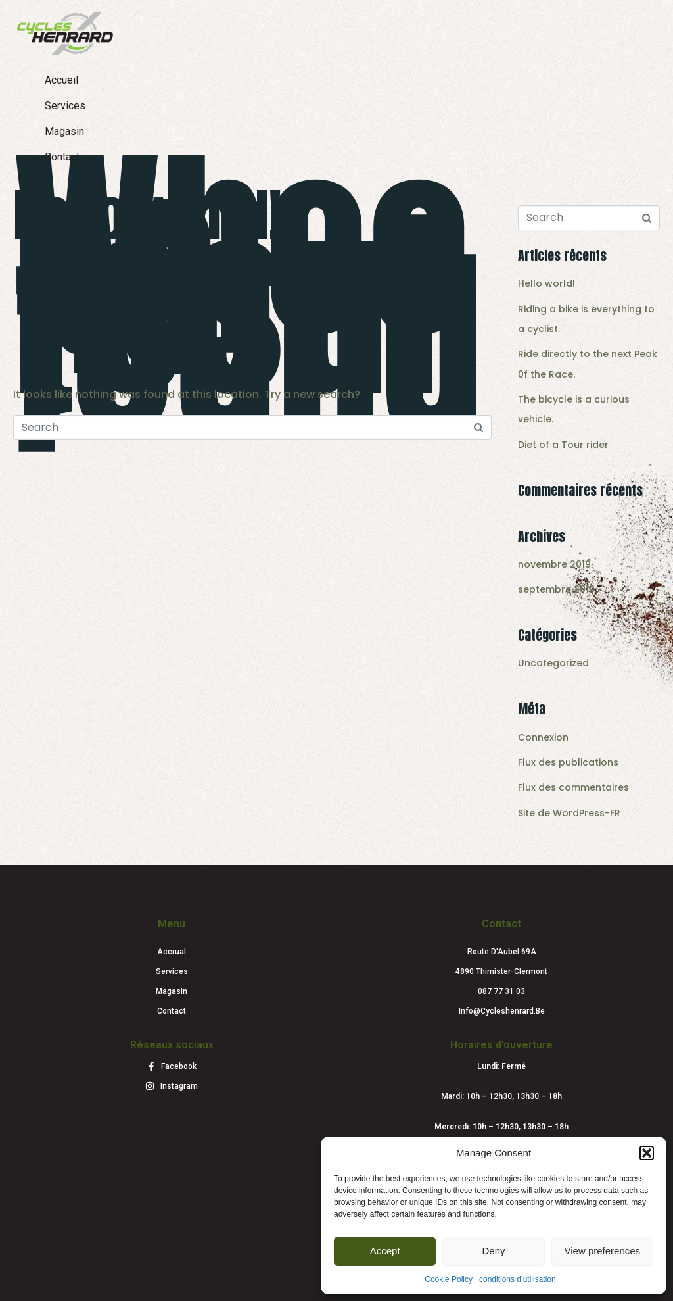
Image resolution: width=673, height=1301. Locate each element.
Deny (493, 1250)
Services (65, 105)
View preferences (603, 1250)
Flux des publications (568, 762)
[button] (646, 1153)
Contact (62, 157)
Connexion (543, 737)
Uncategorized (553, 663)
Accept (385, 1250)
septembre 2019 (556, 589)
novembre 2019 (554, 564)
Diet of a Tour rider (563, 444)
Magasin (64, 131)
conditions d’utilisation (517, 1279)
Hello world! (147, 214)
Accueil (61, 80)
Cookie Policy (449, 1279)
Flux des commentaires (573, 787)
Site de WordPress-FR (569, 813)
